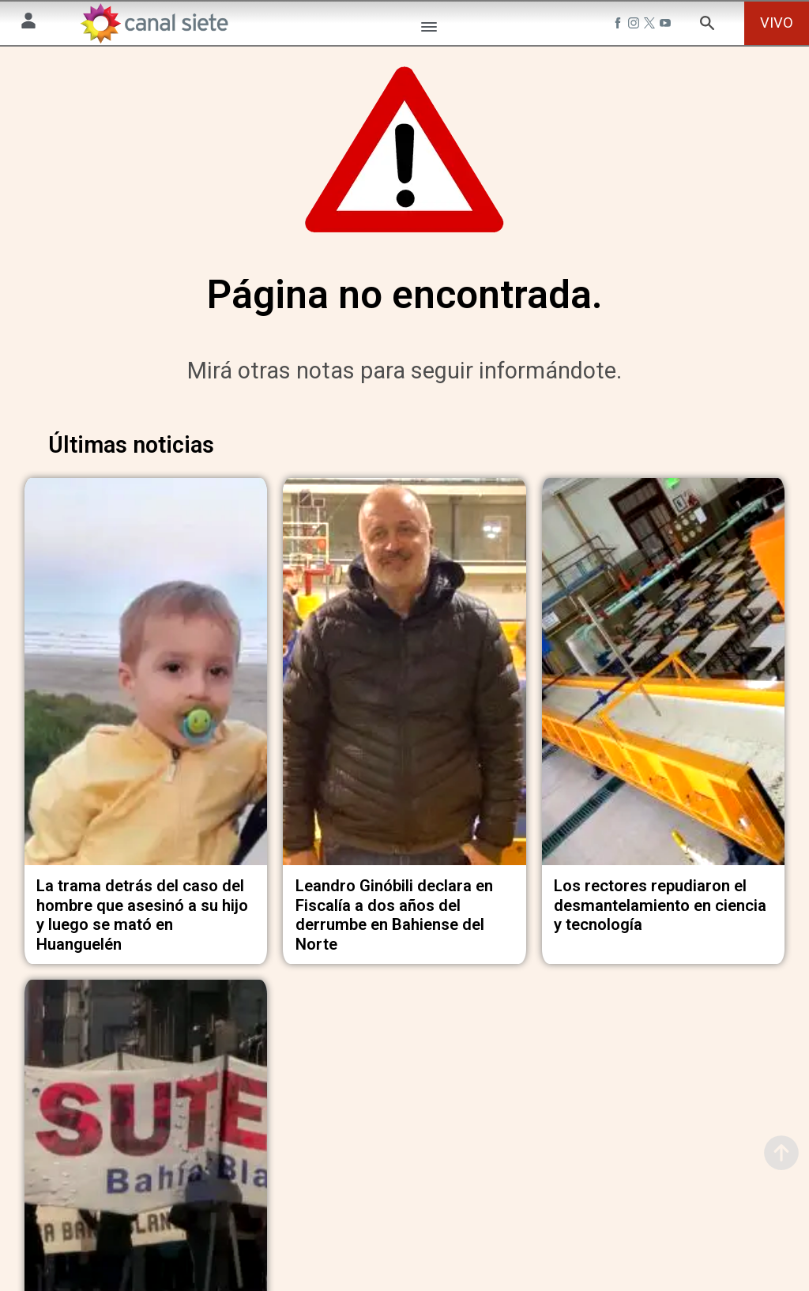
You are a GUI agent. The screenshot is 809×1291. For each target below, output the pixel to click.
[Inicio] (154, 23)
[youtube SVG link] (667, 25)
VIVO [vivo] (776, 22)
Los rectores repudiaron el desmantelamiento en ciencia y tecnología (660, 910)
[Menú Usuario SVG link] (28, 23)
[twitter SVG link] (651, 25)
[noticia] (146, 682)
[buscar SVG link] (707, 25)
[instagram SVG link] (635, 25)
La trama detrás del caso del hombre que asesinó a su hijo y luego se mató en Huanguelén (142, 920)
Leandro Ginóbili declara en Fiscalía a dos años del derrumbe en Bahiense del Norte (394, 920)
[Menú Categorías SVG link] (429, 29)
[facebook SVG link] (619, 25)
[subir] (781, 1152)
